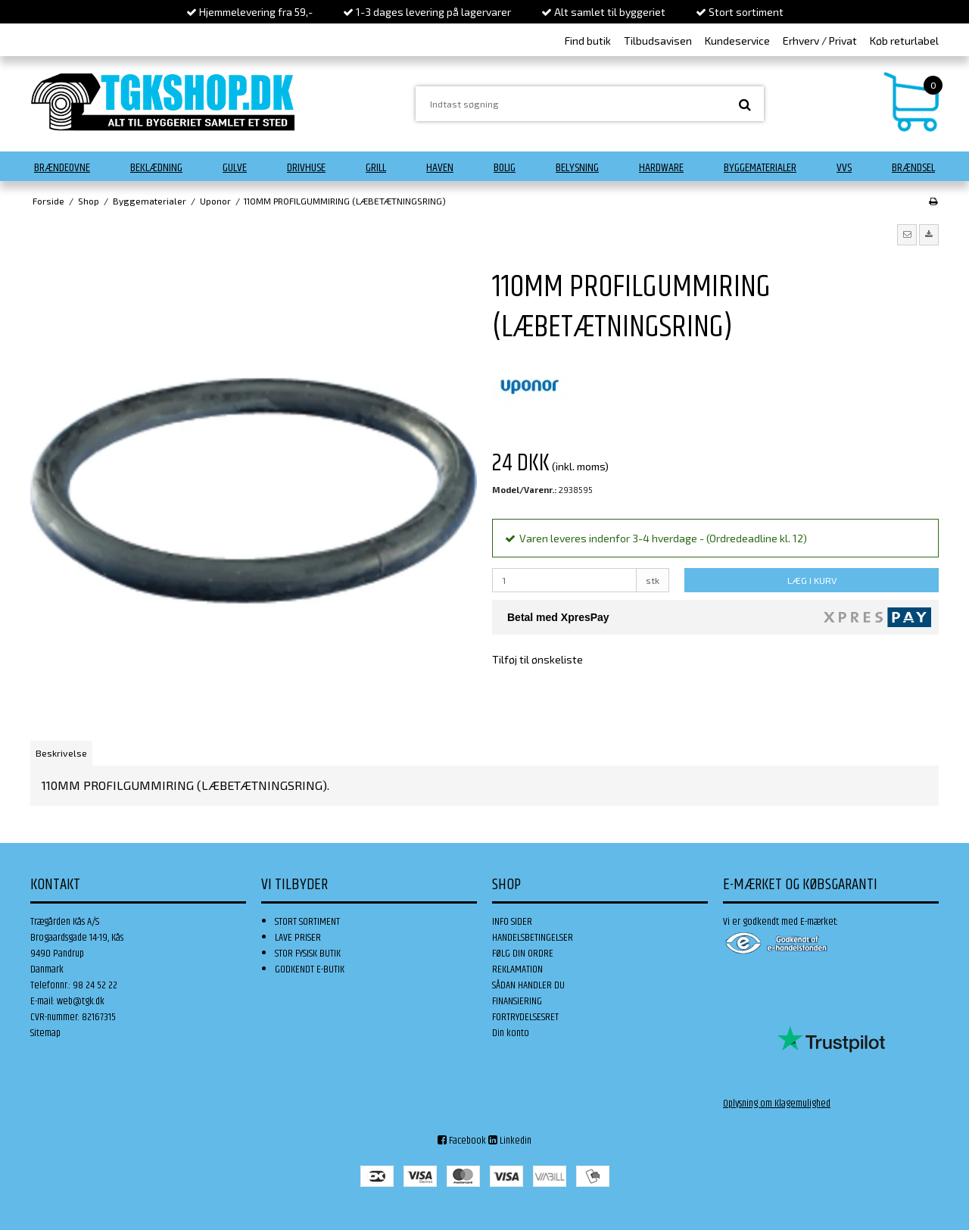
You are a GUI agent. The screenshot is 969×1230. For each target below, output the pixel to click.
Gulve (235, 167)
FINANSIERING (517, 1001)
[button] (907, 234)
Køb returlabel (904, 40)
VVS (844, 167)
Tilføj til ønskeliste (537, 659)
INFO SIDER (512, 921)
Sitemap (45, 1033)
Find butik (588, 40)
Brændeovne (62, 167)
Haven (439, 167)
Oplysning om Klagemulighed (776, 1103)
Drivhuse (306, 167)
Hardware (661, 167)
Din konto (510, 1033)
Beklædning (156, 167)
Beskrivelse (61, 753)
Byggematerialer (760, 167)
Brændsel (913, 167)
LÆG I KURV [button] (812, 580)
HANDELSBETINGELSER (532, 937)
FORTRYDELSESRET (525, 1017)
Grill (376, 167)
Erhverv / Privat (820, 40)
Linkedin (509, 1140)
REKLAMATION (517, 969)
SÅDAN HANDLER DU (528, 985)
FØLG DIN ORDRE (522, 953)
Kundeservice (737, 40)
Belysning (577, 167)
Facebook (462, 1140)
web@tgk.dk (80, 1001)
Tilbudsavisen (658, 40)
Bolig (505, 167)
